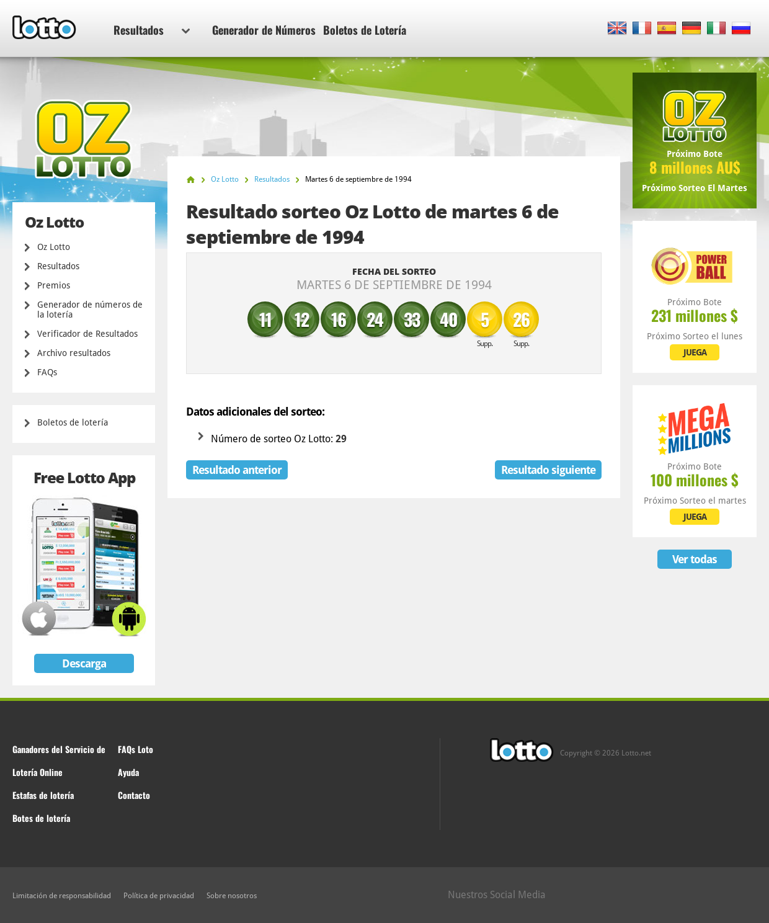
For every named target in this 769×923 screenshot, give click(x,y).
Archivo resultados (73, 353)
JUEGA (694, 352)
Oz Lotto (53, 247)
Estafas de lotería (43, 794)
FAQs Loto (135, 749)
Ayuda (128, 771)
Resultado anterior (237, 469)
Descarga (84, 663)
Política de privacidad (158, 895)
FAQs (47, 372)
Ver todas (694, 559)
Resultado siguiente (548, 469)
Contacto (134, 794)
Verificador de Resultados (87, 334)
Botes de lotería (41, 817)
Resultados (151, 30)
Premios (53, 285)
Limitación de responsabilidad (61, 895)
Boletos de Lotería (364, 30)
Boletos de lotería (72, 422)
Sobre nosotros (232, 895)
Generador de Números (264, 30)
